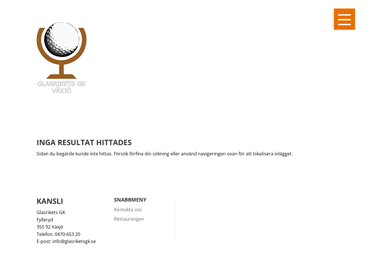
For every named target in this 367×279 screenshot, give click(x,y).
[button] (344, 19)
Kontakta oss (128, 209)
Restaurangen (129, 219)
